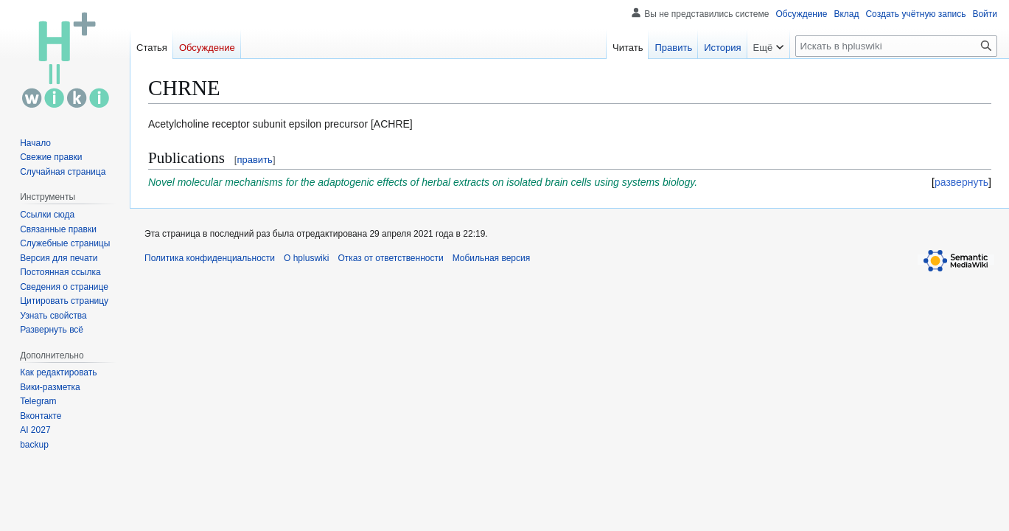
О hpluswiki (306, 258)
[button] (51, 329)
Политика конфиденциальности (209, 258)
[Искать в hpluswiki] (896, 46)
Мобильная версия (492, 258)
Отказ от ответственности (390, 258)
